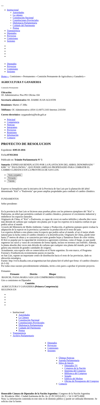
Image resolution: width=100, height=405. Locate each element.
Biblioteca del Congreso (75, 373)
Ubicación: (6, 92)
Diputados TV (71, 365)
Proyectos (11, 36)
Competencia (13, 122)
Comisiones (12, 38)
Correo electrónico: (10, 114)
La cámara (17, 15)
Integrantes (12, 127)
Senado (67, 376)
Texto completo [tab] (14, 175)
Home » (5, 76)
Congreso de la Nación (75, 368)
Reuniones (12, 132)
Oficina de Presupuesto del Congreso (81, 381)
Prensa (16, 28)
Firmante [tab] (12, 178)
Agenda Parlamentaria (69, 360)
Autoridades (18, 12)
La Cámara (24, 317)
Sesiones (11, 41)
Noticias (11, 124)
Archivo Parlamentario (23, 335)
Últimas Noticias (66, 358)
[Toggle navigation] (2, 5)
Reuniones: (6, 105)
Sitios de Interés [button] (66, 363)
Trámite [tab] (11, 181)
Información (12, 135)
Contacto (11, 137)
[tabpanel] (50, 227)
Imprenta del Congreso (75, 371)
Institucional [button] (13, 10)
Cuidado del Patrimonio (24, 25)
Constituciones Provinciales (26, 20)
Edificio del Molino (73, 378)
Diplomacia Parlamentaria (25, 23)
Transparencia (13, 30)
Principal (11, 119)
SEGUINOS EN (8, 289)
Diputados (12, 33)
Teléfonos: (6, 109)
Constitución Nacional (23, 17)
